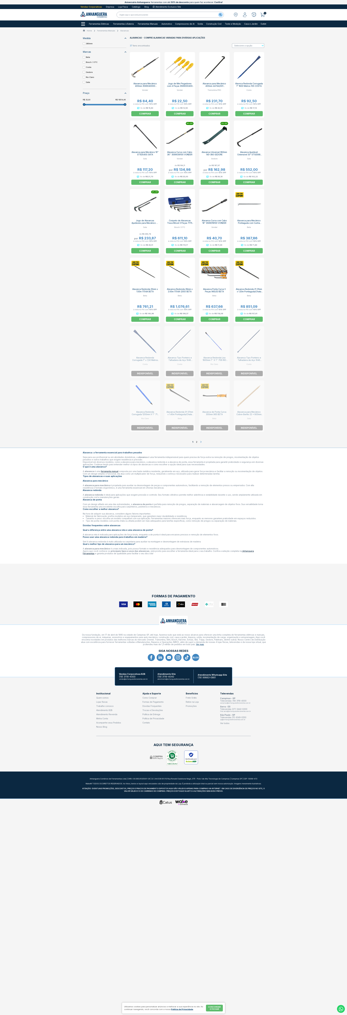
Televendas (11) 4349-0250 (233, 717)
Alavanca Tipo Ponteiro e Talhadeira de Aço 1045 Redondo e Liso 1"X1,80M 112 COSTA (180, 361)
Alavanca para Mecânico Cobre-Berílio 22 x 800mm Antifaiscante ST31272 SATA (249, 414)
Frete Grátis (191, 698)
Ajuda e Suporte (151, 693)
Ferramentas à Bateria (123, 24)
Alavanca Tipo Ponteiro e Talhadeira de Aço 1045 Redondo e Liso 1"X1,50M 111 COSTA (249, 361)
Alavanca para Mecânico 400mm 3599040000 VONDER (145, 86)
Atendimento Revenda (106, 714)
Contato (146, 722)
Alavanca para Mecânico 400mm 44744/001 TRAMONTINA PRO (214, 86)
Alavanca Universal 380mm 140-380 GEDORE (214, 153)
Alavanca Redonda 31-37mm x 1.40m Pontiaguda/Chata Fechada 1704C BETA (179, 414)
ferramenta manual (109, 471)
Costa (88, 67)
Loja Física (123, 7)
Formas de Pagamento (153, 702)
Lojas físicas (102, 702)
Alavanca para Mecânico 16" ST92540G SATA (145, 153)
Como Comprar (149, 698)
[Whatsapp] (341, 1009)
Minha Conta (102, 718)
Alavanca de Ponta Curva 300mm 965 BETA (214, 413)
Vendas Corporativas (91, 7)
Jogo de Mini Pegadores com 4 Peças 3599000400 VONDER (180, 86)
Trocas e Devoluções (152, 710)
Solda (200, 24)
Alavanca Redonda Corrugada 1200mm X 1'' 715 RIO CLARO (145, 414)
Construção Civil (213, 24)
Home (89, 31)
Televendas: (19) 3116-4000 (233, 701)
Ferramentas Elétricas (99, 24)
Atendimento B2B (104, 710)
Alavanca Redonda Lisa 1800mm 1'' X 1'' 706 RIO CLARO (214, 360)
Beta (88, 57)
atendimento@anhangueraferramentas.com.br (173, 679)
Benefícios (192, 693)
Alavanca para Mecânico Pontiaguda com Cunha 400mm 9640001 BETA (249, 223)
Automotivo (166, 24)
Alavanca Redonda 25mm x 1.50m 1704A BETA (145, 290)
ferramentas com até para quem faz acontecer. (174, 2)
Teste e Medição (233, 24)
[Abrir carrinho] (263, 14)
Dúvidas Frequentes (151, 706)
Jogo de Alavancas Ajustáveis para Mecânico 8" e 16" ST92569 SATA (145, 223)
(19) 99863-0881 (207, 677)
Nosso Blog (101, 727)
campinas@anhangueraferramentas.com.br (235, 703)
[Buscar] (220, 15)
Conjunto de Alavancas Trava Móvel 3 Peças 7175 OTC (179, 223)
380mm (89, 43)
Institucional (103, 693)
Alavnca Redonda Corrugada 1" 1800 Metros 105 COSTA (249, 84)
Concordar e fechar (214, 1008)
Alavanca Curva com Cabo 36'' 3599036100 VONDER (179, 153)
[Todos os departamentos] (83, 24)
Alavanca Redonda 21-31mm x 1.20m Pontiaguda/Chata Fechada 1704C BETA (249, 291)
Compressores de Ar (185, 24)
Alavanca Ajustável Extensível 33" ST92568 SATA (249, 154)
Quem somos (102, 698)
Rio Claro (90, 77)
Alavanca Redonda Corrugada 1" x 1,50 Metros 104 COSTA (145, 360)
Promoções (191, 706)
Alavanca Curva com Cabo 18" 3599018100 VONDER (214, 221)
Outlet (263, 24)
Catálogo (136, 7)
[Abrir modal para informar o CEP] (235, 14)
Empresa (110, 7)
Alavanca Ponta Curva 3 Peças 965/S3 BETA (214, 290)
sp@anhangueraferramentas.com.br (232, 719)
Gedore (89, 72)
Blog (146, 7)
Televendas (227, 693)
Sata (88, 82)
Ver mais (200, 644)
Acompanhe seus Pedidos (108, 722)
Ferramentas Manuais (148, 24)
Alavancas (124, 31)
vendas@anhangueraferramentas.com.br (133, 679)
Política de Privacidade (153, 718)
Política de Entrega (151, 714)
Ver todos (224, 723)
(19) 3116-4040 (165, 676)
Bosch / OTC (92, 62)
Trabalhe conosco (105, 706)
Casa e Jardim (251, 24)
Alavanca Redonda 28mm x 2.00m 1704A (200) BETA (180, 290)
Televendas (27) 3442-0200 (233, 709)
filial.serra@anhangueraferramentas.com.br (235, 711)
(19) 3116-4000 (127, 676)
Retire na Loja (192, 702)
